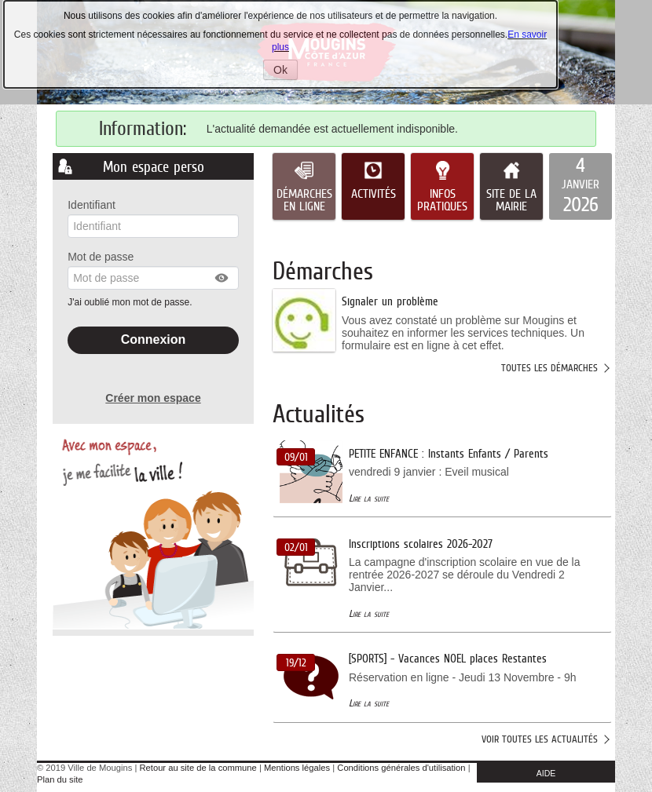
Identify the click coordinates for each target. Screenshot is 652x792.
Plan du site (59, 779)
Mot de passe (101, 256)
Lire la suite (369, 498)
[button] (222, 278)
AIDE (546, 773)
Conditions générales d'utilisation (401, 767)
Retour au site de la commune (198, 767)
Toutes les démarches (549, 368)
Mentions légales (297, 767)
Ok (285, 71)
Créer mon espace (152, 398)
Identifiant (91, 205)
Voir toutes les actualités (540, 739)
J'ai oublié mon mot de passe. (131, 302)
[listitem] (580, 187)
